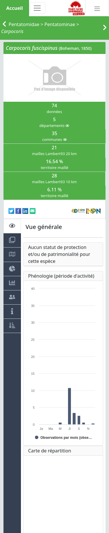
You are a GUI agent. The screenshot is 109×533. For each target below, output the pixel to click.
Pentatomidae (24, 24)
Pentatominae (59, 24)
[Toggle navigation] (37, 8)
